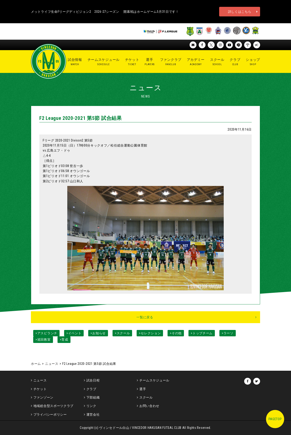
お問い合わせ (149, 406)
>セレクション (150, 333)
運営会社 (93, 414)
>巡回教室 (43, 339)
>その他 (176, 333)
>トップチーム (202, 333)
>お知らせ (98, 333)
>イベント (74, 333)
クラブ (91, 389)
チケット (40, 389)
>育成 (64, 339)
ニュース (51, 364)
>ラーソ (227, 333)
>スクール (122, 333)
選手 (142, 389)
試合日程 (93, 380)
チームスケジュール (154, 380)
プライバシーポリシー (50, 414)
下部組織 (93, 397)
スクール (146, 397)
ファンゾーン (43, 397)
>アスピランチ (46, 333)
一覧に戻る (144, 317)
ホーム (36, 364)
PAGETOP (275, 419)
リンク (91, 406)
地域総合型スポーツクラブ (53, 406)
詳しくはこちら (239, 11)
